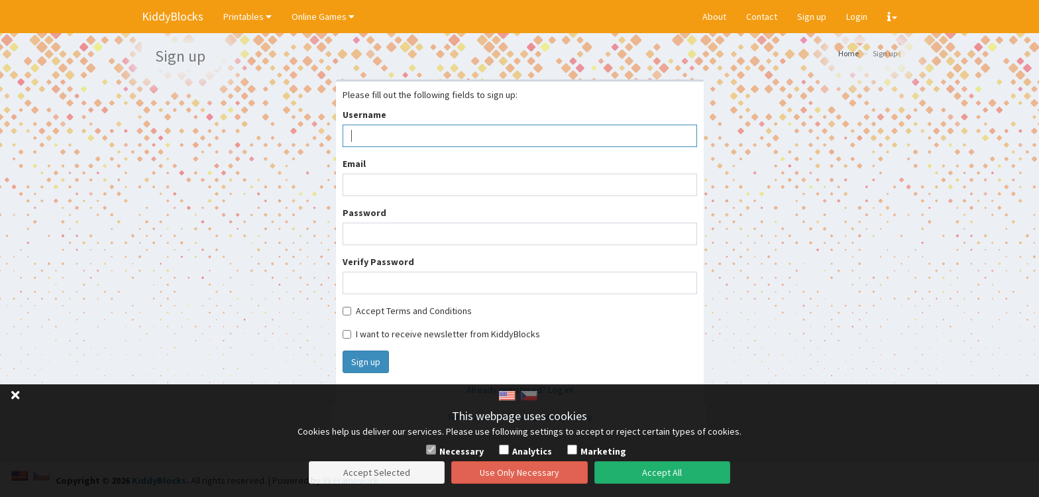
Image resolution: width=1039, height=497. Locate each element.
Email (354, 164)
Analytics (532, 451)
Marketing (603, 451)
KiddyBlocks (172, 16)
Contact (761, 17)
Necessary (461, 451)
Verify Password (378, 262)
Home (848, 53)
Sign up (811, 17)
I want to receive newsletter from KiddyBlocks (441, 334)
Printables (247, 17)
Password (364, 213)
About (714, 17)
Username (364, 115)
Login (856, 17)
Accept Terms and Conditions (407, 311)
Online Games (323, 17)
